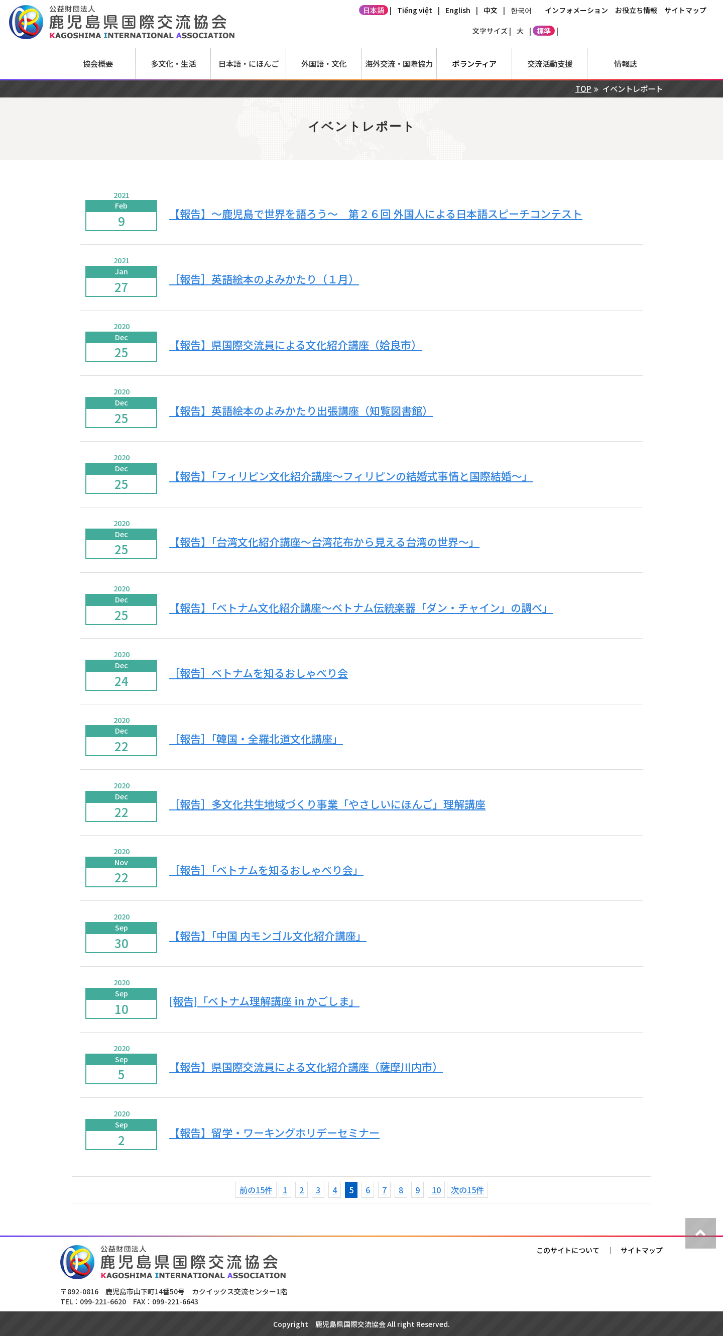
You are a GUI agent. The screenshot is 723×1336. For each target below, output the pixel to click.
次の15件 (467, 1190)
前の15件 (256, 1190)
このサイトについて (567, 1250)
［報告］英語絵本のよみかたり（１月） (264, 278)
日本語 (373, 10)
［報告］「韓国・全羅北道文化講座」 (256, 738)
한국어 (521, 10)
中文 (491, 10)
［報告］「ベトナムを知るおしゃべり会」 (266, 869)
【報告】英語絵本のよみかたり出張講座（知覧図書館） (301, 410)
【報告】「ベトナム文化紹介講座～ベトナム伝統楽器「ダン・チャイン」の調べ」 (361, 607)
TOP (583, 88)
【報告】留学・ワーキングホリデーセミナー (274, 1132)
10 (436, 1190)
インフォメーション (576, 10)
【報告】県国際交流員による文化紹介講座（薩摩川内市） (306, 1066)
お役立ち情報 (636, 10)
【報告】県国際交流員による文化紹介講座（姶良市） (295, 344)
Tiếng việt (414, 10)
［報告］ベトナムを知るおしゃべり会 (258, 672)
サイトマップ (685, 10)
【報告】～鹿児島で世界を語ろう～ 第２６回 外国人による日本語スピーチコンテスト (375, 213)
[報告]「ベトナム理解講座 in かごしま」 (264, 1000)
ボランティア (474, 63)
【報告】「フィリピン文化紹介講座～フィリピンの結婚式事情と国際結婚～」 (351, 475)
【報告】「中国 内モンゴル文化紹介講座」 (268, 935)
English (457, 10)
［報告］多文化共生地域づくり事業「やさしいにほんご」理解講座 (327, 803)
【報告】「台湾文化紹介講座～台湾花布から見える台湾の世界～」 (324, 541)
